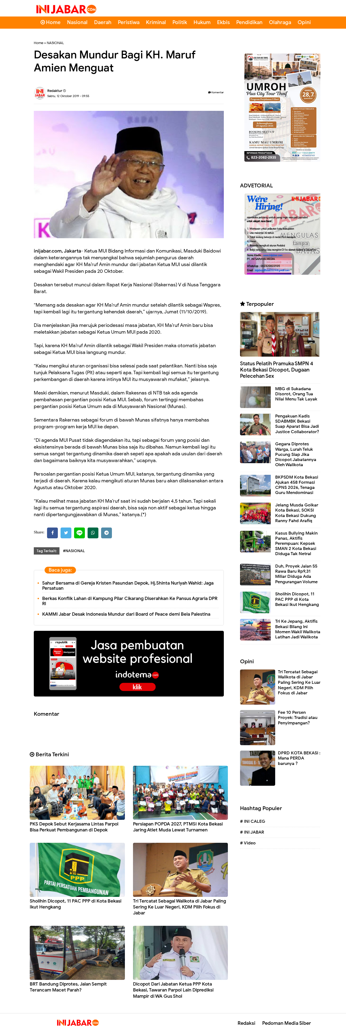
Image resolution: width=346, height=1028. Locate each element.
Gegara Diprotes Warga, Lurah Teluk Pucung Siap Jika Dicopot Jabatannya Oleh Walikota (295, 454)
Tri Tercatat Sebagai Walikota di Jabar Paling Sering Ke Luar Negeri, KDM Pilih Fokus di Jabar (179, 907)
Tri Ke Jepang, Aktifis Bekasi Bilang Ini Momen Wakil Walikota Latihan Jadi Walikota (297, 629)
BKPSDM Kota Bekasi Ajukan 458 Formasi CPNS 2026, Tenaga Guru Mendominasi (296, 485)
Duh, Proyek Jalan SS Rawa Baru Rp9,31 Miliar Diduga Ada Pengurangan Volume (296, 574)
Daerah (102, 22)
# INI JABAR (252, 832)
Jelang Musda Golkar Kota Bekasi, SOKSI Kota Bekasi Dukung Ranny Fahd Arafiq (296, 512)
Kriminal (156, 22)
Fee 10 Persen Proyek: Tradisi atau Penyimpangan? (297, 718)
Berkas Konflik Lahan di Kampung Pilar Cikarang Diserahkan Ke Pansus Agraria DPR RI (129, 601)
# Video (248, 843)
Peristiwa (128, 22)
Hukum (202, 22)
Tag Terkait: (46, 551)
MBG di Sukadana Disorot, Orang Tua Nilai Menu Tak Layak (296, 394)
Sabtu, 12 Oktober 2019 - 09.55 (68, 96)
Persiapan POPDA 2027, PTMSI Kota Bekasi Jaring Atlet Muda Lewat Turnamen (178, 827)
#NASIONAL (74, 551)
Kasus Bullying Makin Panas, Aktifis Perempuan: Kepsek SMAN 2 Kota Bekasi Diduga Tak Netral (296, 543)
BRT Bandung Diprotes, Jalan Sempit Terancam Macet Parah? (68, 987)
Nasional (77, 22)
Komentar (216, 92)
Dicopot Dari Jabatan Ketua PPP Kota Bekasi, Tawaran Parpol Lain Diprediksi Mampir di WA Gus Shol (173, 990)
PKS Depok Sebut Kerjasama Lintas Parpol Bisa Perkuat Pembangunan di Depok (74, 827)
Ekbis (223, 22)
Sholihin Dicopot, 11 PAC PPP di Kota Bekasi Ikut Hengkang (297, 599)
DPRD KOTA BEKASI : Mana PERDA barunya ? (299, 758)
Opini (304, 22)
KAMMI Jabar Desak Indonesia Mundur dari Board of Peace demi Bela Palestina (126, 614)
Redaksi (246, 1023)
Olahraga (280, 22)
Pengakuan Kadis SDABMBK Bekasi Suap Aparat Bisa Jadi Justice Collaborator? (297, 424)
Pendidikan (249, 22)
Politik (179, 22)
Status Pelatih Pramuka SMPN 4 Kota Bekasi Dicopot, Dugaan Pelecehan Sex (276, 369)
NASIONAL (55, 43)
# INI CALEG (252, 821)
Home (51, 22)
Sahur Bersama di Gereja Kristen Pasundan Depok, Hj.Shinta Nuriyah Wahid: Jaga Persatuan (128, 585)
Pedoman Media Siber (286, 1023)
